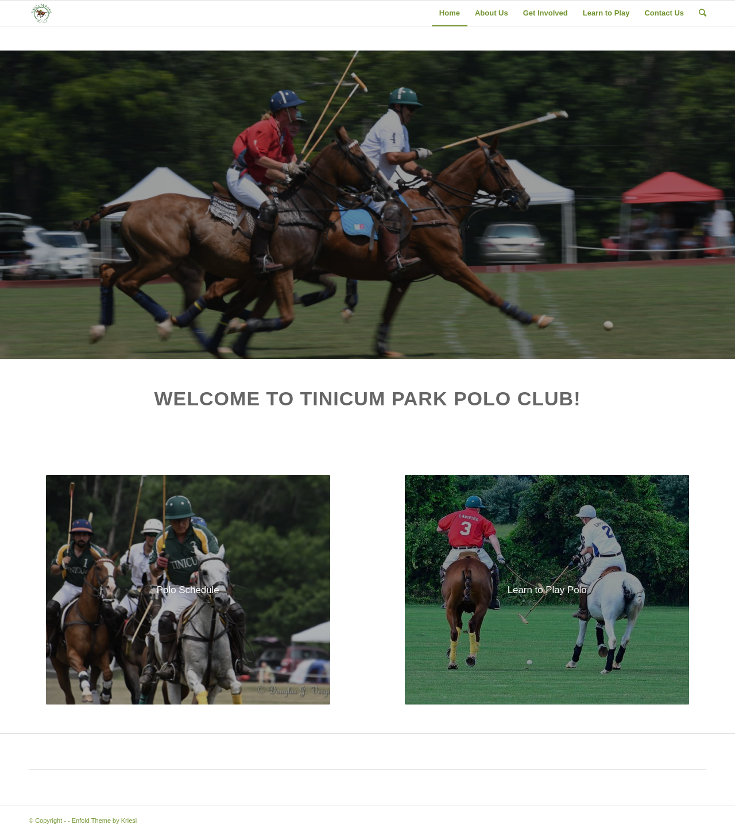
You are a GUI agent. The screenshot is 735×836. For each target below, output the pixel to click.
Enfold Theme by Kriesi (104, 820)
